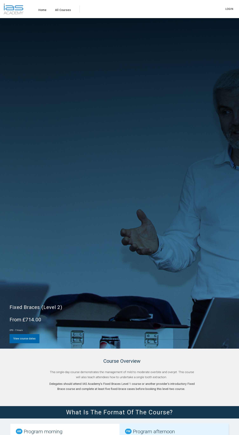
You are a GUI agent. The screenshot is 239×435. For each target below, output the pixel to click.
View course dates (24, 338)
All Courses (63, 10)
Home (42, 10)
